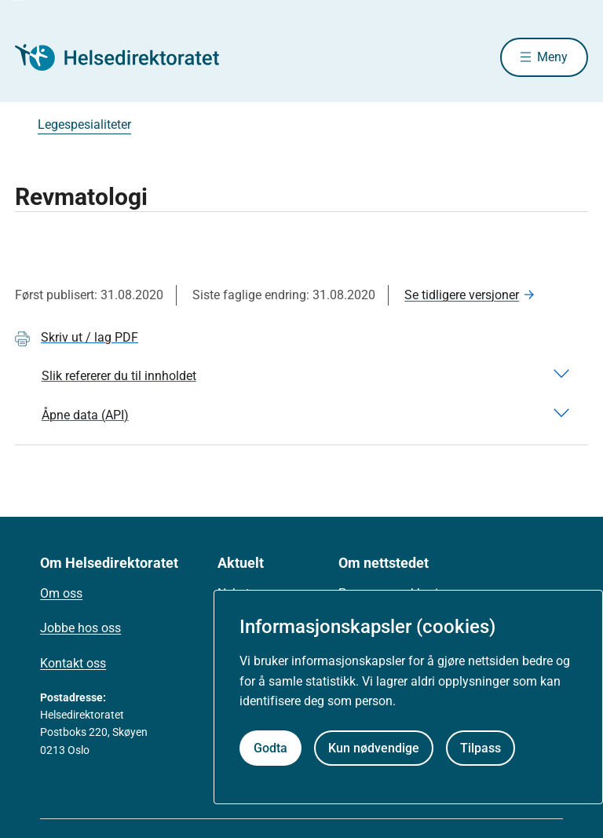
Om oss (61, 593)
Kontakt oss (73, 663)
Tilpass (480, 748)
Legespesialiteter (84, 124)
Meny (552, 56)
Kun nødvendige (373, 748)
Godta (270, 748)
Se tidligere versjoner (461, 294)
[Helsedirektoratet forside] (128, 57)
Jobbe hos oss (80, 627)
